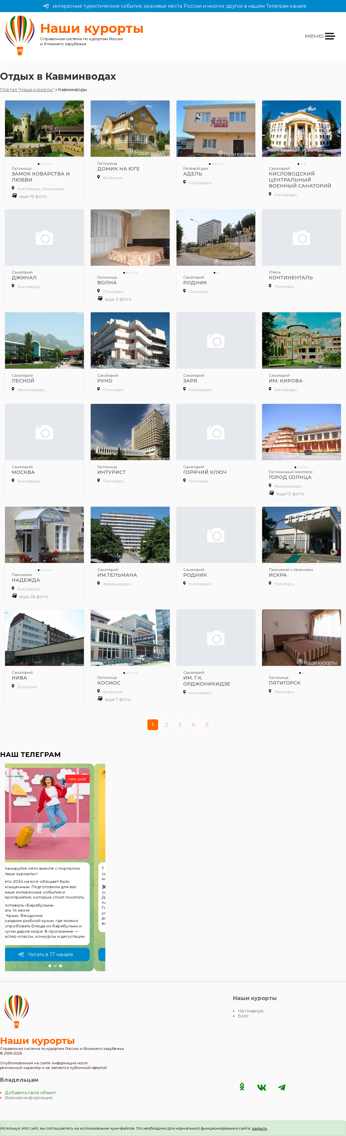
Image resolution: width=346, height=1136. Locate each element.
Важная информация (28, 1097)
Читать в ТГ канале (57, 954)
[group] (55, 867)
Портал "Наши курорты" (27, 89)
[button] (49, 966)
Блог (243, 1015)
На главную (251, 1010)
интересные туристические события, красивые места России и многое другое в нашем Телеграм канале (175, 6)
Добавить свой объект (30, 1092)
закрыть (259, 1128)
